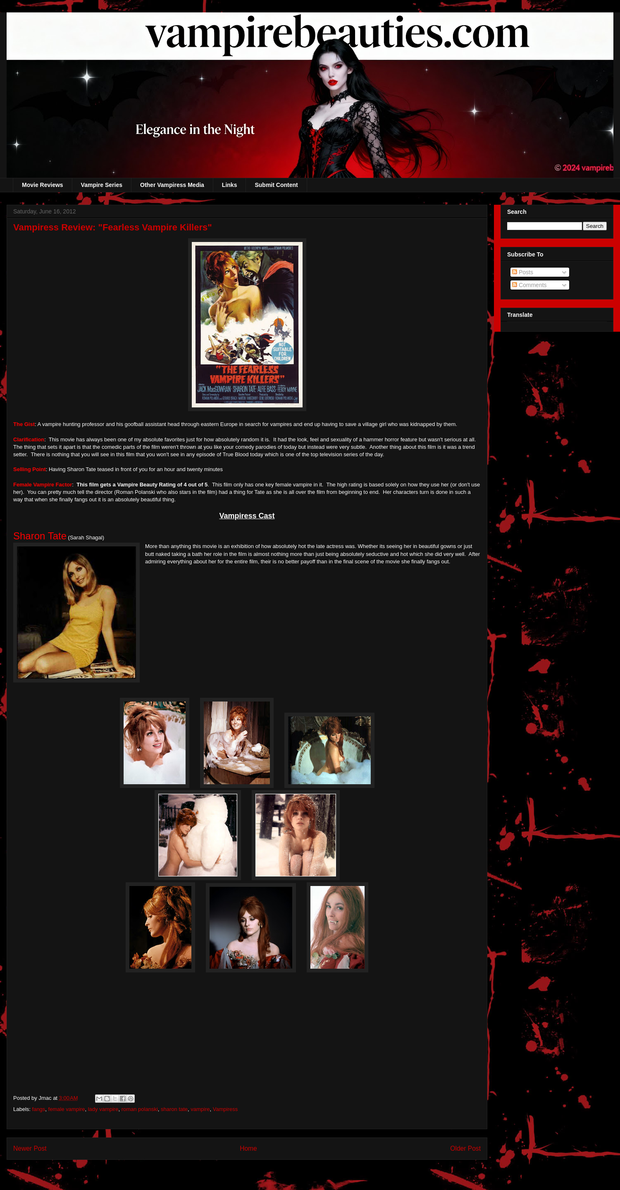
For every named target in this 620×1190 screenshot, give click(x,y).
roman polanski (140, 1109)
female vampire (66, 1109)
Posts (522, 272)
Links (229, 185)
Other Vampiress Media (172, 185)
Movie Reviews (42, 185)
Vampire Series (101, 185)
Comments (529, 285)
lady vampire (103, 1109)
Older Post (465, 1148)
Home (248, 1148)
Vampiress (225, 1109)
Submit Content (276, 185)
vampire (200, 1109)
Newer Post (30, 1148)
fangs (38, 1109)
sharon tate (174, 1109)
